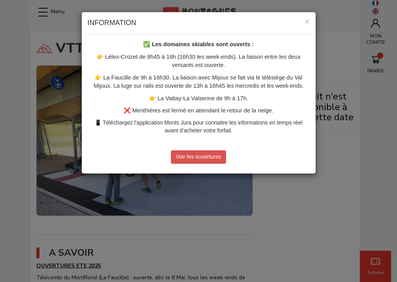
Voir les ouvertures (198, 157)
